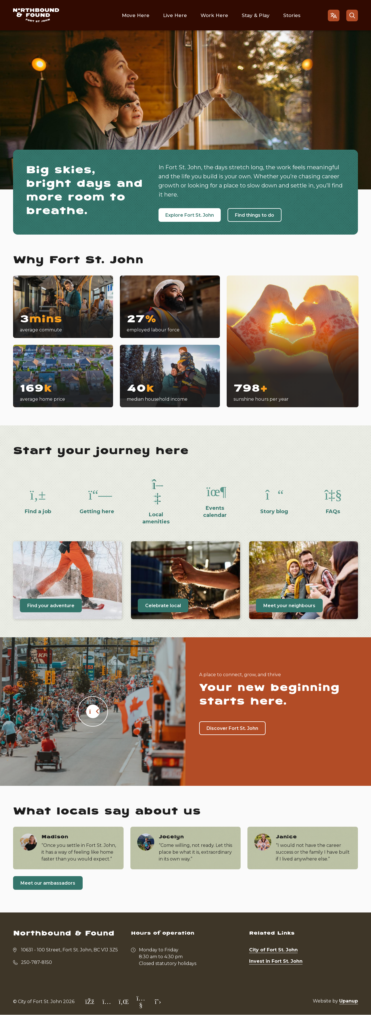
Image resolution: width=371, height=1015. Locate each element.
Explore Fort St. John (189, 215)
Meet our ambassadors (47, 883)
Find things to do (254, 215)
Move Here (135, 15)
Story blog (274, 511)
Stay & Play (256, 15)
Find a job (38, 511)
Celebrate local (163, 605)
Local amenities (156, 518)
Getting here (97, 511)
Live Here (175, 15)
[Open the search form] (352, 15)
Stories (292, 15)
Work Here (214, 15)
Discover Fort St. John (232, 728)
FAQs (333, 511)
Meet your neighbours (289, 605)
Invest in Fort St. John (276, 961)
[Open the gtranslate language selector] (333, 15)
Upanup (348, 1001)
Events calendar (215, 511)
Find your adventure (50, 605)
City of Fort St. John (273, 950)
